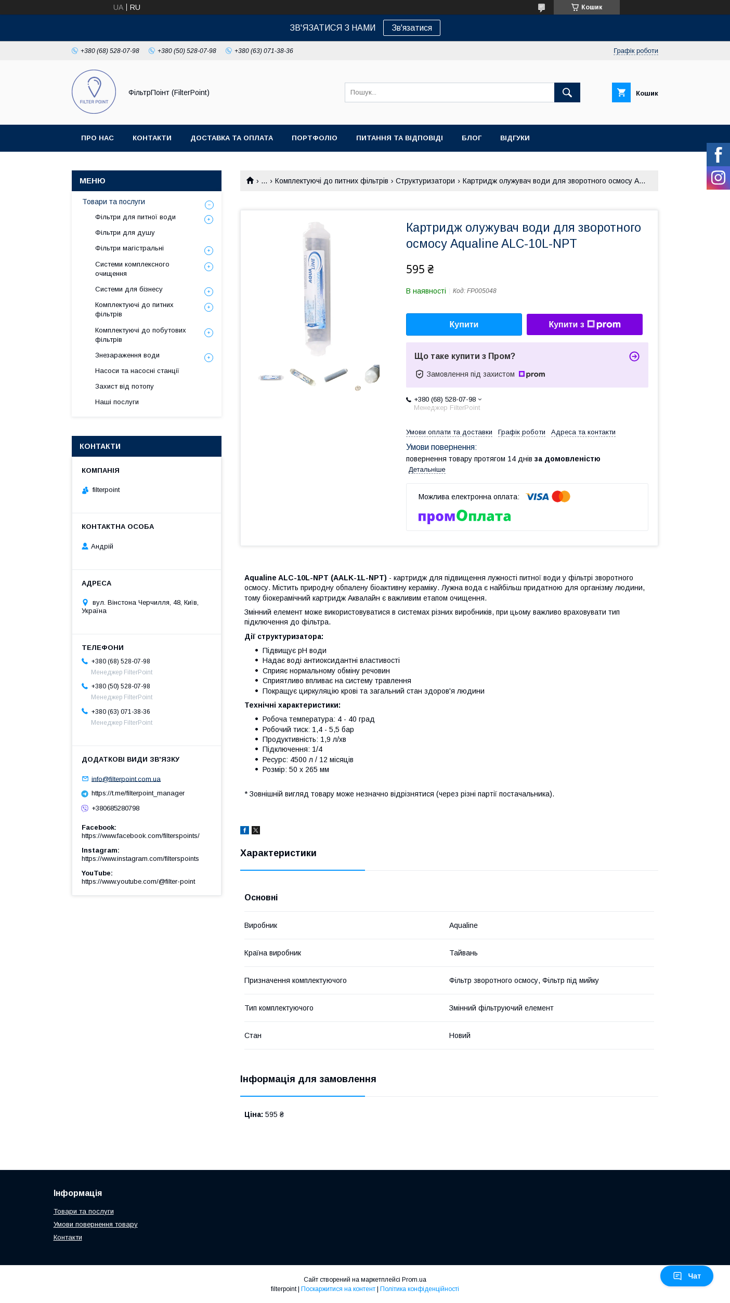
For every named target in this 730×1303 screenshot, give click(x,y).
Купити (464, 324)
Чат (687, 1276)
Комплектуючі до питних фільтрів (331, 181)
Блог (471, 138)
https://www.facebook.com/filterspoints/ (141, 836)
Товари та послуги (113, 201)
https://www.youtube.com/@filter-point (138, 881)
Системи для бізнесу (129, 289)
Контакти (152, 138)
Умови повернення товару (96, 1224)
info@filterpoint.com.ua (126, 778)
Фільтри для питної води (135, 217)
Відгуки (515, 138)
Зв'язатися (412, 27)
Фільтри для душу (125, 232)
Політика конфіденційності (419, 1289)
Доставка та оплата (231, 138)
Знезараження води (127, 355)
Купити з (584, 324)
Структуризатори (425, 181)
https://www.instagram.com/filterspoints (140, 858)
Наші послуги (117, 402)
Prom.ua (414, 1279)
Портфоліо (314, 138)
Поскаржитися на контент (338, 1289)
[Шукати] (567, 92)
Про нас (97, 138)
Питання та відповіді (399, 138)
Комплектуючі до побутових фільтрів (140, 334)
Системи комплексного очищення (132, 268)
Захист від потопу (124, 386)
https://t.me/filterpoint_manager (138, 793)
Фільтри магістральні (129, 248)
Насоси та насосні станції (137, 371)
